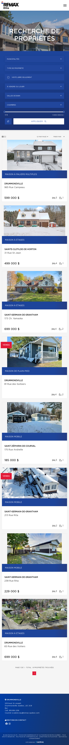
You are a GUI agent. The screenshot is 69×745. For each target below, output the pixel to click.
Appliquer (38, 121)
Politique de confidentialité (27, 736)
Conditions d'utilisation (48, 736)
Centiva (40, 742)
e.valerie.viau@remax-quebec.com (25, 713)
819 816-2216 (14, 710)
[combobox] (34, 59)
